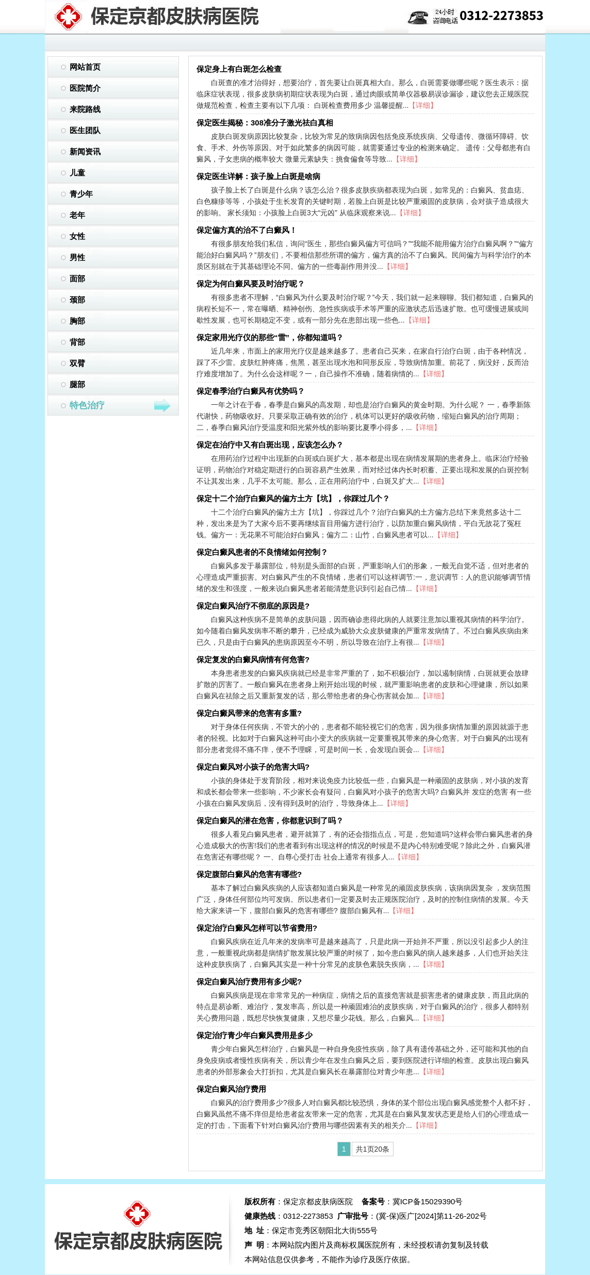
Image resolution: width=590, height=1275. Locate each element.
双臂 (77, 363)
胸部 (77, 320)
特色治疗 (120, 406)
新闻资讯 (85, 151)
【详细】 (422, 105)
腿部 (77, 384)
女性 (77, 236)
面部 (77, 278)
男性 (77, 257)
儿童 (77, 172)
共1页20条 (372, 1149)
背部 (77, 342)
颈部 (77, 299)
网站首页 (85, 66)
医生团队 (85, 130)
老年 (77, 215)
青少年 (81, 193)
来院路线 (85, 109)
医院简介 (85, 88)
